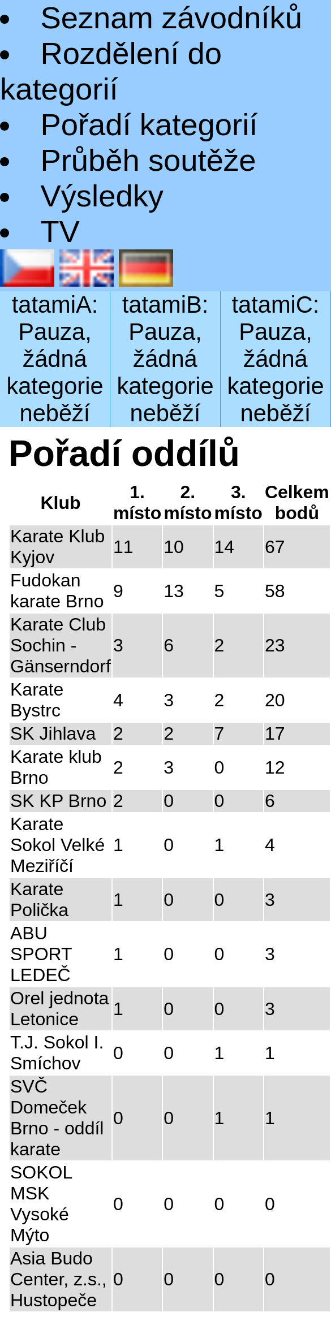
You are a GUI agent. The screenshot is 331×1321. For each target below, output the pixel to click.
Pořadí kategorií (148, 124)
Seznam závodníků (171, 18)
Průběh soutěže (148, 160)
